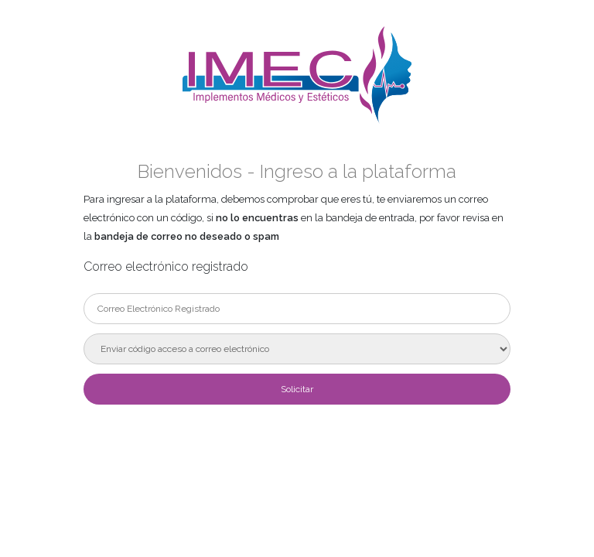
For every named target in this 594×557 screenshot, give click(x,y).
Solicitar (297, 389)
